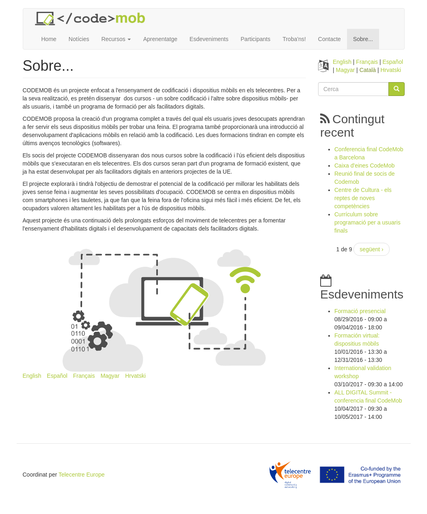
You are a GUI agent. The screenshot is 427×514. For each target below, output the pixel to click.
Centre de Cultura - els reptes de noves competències (363, 198)
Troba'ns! (294, 39)
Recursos (116, 39)
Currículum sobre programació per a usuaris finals (367, 222)
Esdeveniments (209, 39)
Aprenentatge (160, 39)
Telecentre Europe (82, 474)
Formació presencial (360, 311)
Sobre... (363, 39)
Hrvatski (135, 375)
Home (48, 39)
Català (368, 70)
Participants (255, 39)
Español (57, 375)
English (32, 375)
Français (84, 375)
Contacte (329, 39)
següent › (371, 249)
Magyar (109, 375)
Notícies (79, 39)
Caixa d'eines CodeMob (364, 165)
